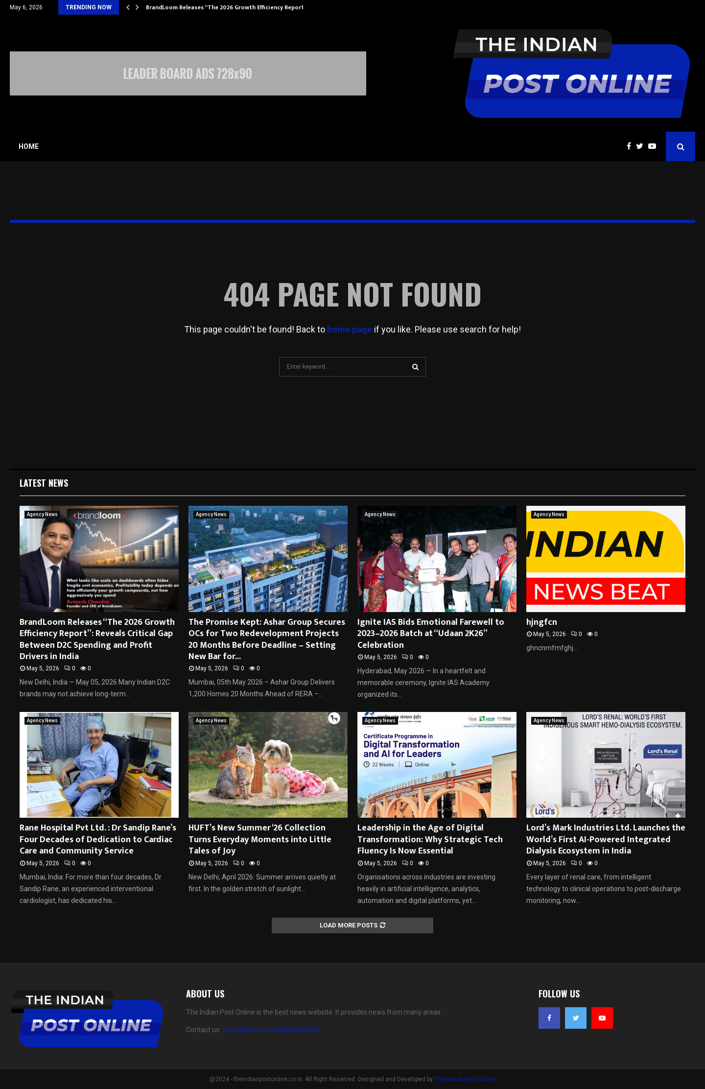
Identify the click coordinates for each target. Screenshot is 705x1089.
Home (29, 146)
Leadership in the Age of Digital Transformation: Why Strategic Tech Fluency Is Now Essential (430, 839)
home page (349, 329)
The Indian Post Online (464, 1079)
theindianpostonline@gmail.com (272, 1030)
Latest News (44, 482)
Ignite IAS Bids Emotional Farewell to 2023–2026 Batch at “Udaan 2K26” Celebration (430, 634)
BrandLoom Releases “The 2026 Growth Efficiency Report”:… (229, 7)
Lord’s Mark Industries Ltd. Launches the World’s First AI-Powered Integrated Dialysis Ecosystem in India (605, 839)
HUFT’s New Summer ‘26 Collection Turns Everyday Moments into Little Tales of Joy (259, 839)
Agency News (42, 514)
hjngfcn (541, 622)
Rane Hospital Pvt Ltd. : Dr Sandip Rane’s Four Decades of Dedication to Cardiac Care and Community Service (98, 839)
